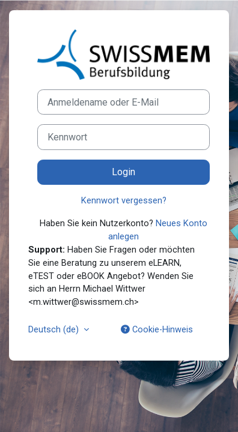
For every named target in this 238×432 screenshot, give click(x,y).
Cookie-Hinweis (157, 329)
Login (123, 172)
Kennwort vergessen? (123, 200)
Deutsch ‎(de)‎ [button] (54, 329)
